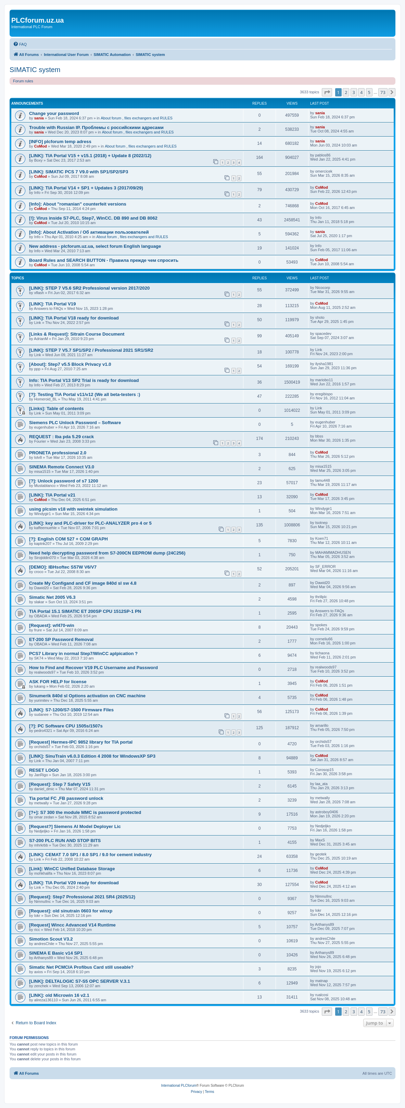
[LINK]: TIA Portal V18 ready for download (74, 317)
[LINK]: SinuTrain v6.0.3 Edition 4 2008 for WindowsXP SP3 (92, 756)
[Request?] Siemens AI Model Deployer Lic (75, 826)
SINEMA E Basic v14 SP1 (56, 953)
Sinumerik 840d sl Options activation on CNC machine (87, 695)
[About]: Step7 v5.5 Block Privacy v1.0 (70, 364)
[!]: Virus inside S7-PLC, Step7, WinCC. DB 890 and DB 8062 (93, 218)
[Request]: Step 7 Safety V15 (59, 784)
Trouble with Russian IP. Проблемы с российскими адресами (96, 127)
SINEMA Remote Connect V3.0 (61, 466)
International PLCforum (178, 1085)
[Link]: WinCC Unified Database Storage (72, 868)
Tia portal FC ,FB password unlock (66, 798)
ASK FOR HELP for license (58, 681)
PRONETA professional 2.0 (57, 452)
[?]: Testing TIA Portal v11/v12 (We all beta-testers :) (84, 394)
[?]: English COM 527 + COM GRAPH (68, 538)
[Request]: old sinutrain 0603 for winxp (70, 910)
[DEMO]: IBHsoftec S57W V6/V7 (63, 567)
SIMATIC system (35, 69)
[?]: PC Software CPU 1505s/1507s (66, 725)
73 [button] (382, 92)
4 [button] (361, 92)
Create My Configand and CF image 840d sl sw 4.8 (83, 583)
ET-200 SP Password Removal (61, 639)
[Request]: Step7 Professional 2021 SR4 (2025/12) (82, 896)
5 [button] (369, 92)
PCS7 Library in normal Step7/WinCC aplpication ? (83, 653)
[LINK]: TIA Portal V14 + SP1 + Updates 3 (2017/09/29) (86, 187)
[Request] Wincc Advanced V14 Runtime (72, 925)
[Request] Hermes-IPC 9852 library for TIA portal (80, 742)
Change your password (54, 113)
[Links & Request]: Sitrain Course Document (76, 334)
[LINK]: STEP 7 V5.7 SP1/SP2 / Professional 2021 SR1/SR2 (91, 350)
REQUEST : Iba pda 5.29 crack (61, 436)
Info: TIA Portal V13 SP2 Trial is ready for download (84, 380)
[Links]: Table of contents (56, 408)
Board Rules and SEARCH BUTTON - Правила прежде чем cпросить (103, 260)
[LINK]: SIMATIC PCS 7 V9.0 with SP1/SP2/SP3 (78, 171)
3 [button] (354, 92)
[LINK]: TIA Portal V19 (52, 303)
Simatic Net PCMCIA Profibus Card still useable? (81, 967)
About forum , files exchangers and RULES (137, 118)
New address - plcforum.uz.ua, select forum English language (95, 246)
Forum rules (23, 81)
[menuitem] (20, 44)
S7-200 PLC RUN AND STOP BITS (65, 840)
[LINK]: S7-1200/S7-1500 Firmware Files (71, 709)
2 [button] (346, 92)
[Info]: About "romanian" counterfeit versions (77, 204)
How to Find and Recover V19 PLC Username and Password (93, 667)
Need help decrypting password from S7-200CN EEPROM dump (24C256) (107, 553)
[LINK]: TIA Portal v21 (52, 495)
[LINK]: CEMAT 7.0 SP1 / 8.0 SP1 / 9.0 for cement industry (90, 854)
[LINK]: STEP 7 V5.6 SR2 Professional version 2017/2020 (89, 288)
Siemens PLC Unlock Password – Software (75, 422)
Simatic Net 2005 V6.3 (52, 597)
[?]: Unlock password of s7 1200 (63, 480)
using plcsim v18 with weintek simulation (73, 509)
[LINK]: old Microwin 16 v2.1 (59, 995)
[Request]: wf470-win (51, 625)
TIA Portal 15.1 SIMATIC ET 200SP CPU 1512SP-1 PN (85, 611)
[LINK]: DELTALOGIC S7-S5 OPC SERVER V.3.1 (79, 981)
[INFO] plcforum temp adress (60, 141)
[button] (327, 92)
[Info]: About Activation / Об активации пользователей (89, 232)
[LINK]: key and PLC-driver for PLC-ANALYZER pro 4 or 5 (90, 523)
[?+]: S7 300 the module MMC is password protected (85, 812)
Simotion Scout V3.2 (51, 939)
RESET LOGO (44, 770)
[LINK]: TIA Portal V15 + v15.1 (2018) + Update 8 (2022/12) (90, 155)
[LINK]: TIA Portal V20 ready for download (74, 882)
